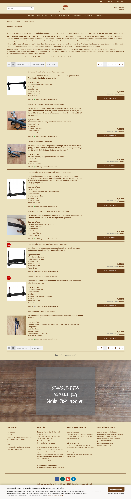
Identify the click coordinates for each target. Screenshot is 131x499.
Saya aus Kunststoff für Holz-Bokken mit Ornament (48, 213)
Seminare (99, 16)
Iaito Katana (64, 16)
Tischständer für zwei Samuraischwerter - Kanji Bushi (49, 174)
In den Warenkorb (110, 100)
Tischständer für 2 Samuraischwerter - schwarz (47, 246)
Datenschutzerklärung (55, 495)
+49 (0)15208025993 (45, 440)
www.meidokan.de (105, 447)
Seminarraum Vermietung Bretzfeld (51, 469)
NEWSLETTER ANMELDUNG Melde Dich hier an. (65, 396)
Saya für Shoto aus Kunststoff (40, 143)
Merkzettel (119, 1)
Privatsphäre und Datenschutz (18, 449)
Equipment (88, 16)
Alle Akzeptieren (116, 489)
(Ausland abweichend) (50, 101)
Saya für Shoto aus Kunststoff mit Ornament (46, 106)
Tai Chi (53, 16)
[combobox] (23, 66)
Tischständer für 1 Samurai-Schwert (42, 278)
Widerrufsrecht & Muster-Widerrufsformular (16, 442)
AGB (8, 446)
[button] (102, 1)
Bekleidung (76, 16)
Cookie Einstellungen (15, 451)
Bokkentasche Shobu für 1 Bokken (41, 313)
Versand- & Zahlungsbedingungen (20, 439)
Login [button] (109, 1)
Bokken (31, 16)
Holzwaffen (42, 16)
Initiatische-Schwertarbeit (48, 467)
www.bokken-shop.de (47, 445)
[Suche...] (32, 8)
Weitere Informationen (116, 494)
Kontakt (10, 436)
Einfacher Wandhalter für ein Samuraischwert (46, 73)
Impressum (11, 434)
